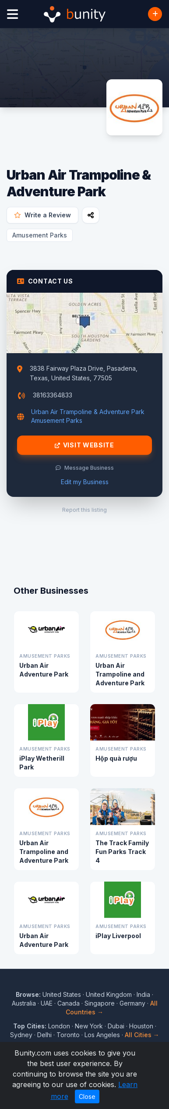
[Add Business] (155, 14)
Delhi (44, 1034)
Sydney (21, 1034)
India (143, 994)
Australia (24, 1003)
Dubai (116, 1026)
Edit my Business (85, 481)
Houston (141, 1026)
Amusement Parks (39, 235)
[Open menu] (12, 14)
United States (61, 994)
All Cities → (142, 1034)
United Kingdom (109, 994)
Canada (68, 1003)
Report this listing (84, 510)
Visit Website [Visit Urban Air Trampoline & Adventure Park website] (84, 445)
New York (89, 1026)
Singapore (99, 1003)
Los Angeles (102, 1034)
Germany (132, 1003)
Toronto (68, 1034)
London (59, 1026)
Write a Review (42, 215)
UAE (47, 1003)
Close (87, 1096)
